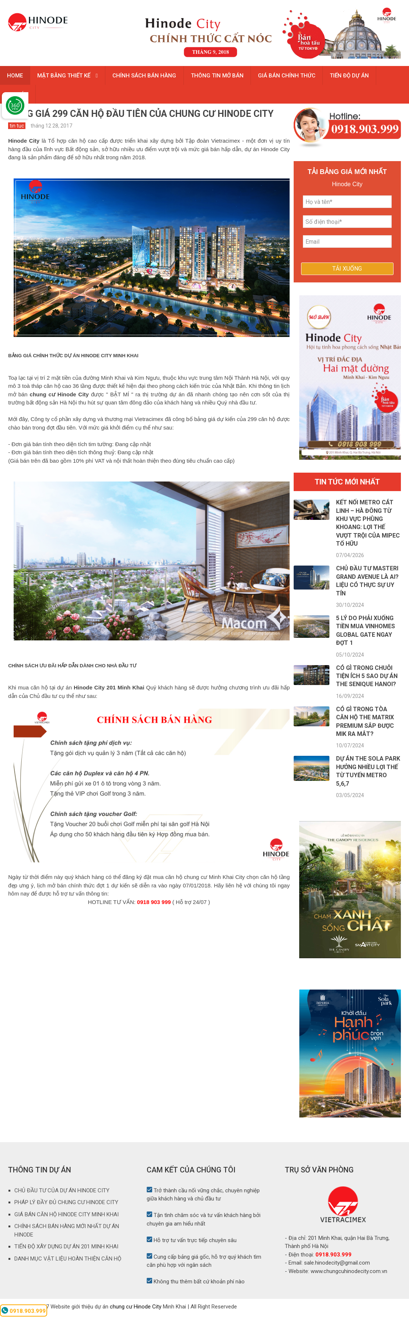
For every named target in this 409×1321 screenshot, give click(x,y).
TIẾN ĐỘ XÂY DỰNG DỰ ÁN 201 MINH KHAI (66, 1253)
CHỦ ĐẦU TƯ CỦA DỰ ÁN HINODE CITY (61, 1196)
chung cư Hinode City (135, 1313)
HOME (15, 77)
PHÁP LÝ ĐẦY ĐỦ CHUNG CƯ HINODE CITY (66, 1209)
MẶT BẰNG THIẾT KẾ (64, 77)
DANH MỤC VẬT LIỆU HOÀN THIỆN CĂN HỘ (67, 1265)
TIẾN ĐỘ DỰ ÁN (352, 77)
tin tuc (17, 132)
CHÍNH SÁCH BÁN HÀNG (146, 77)
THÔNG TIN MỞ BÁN (219, 77)
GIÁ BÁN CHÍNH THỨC (289, 77)
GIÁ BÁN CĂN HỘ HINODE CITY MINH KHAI (66, 1220)
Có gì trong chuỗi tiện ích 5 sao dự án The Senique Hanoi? (367, 682)
